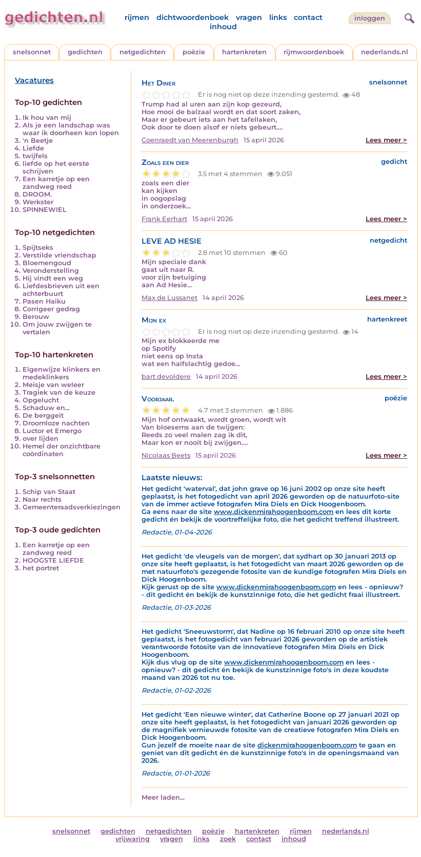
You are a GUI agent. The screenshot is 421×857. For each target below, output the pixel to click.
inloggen (369, 18)
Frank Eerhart (164, 219)
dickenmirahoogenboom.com (307, 745)
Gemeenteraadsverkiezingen (72, 507)
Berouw (36, 316)
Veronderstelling (51, 270)
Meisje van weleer (53, 385)
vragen (249, 17)
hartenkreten (244, 52)
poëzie (194, 52)
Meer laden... (163, 797)
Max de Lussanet (169, 298)
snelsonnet (32, 52)
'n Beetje (38, 140)
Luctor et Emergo (52, 431)
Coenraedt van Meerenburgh (190, 140)
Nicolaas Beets (166, 455)
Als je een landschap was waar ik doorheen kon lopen (71, 129)
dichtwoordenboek (192, 17)
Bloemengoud (47, 263)
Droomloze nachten (56, 423)
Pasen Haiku (44, 301)
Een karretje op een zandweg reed (56, 182)
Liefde (33, 148)
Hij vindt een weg (53, 278)
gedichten (85, 52)
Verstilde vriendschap (59, 255)
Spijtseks (38, 247)
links (278, 17)
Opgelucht (41, 400)
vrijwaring (132, 839)
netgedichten (142, 52)
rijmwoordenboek (314, 52)
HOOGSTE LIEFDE (53, 560)
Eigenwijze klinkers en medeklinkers (62, 373)
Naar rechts (42, 499)
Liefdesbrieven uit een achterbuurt (61, 289)
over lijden (40, 438)
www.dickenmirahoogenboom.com (273, 512)
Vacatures (34, 80)
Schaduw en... (46, 408)
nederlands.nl (384, 52)
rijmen (137, 17)
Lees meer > (386, 140)
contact (308, 17)
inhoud (223, 26)
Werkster (38, 202)
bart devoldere (166, 376)
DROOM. (37, 194)
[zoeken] (408, 17)
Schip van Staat (49, 492)
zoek (228, 839)
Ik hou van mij (47, 117)
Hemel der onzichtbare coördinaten (62, 450)
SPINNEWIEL (45, 209)
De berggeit (43, 415)
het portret (41, 568)
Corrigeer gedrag (51, 309)
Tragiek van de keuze (59, 392)
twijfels (35, 156)
